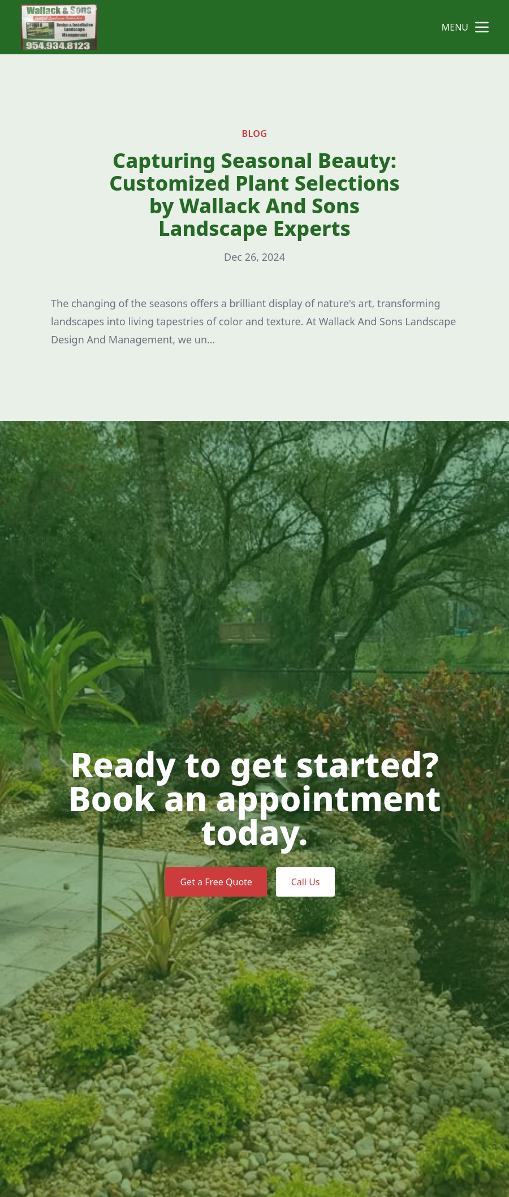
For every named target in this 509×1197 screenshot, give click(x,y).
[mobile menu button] (481, 27)
